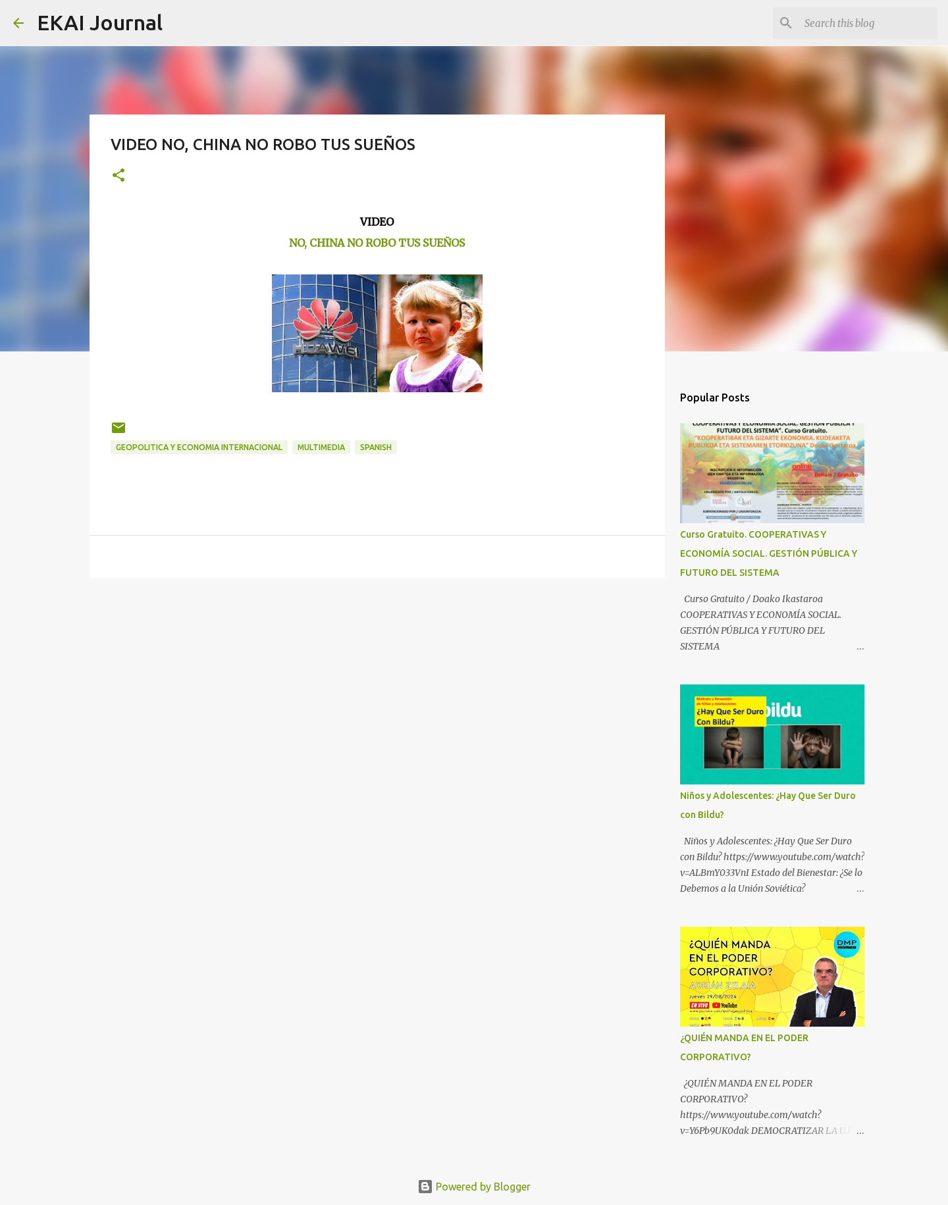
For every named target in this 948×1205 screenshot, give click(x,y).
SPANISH (376, 447)
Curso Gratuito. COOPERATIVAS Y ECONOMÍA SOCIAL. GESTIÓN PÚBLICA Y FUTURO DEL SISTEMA (768, 553)
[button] (118, 176)
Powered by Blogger (474, 1186)
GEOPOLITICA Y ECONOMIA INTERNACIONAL (199, 447)
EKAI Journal (100, 22)
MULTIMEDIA (321, 447)
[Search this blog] (868, 23)
